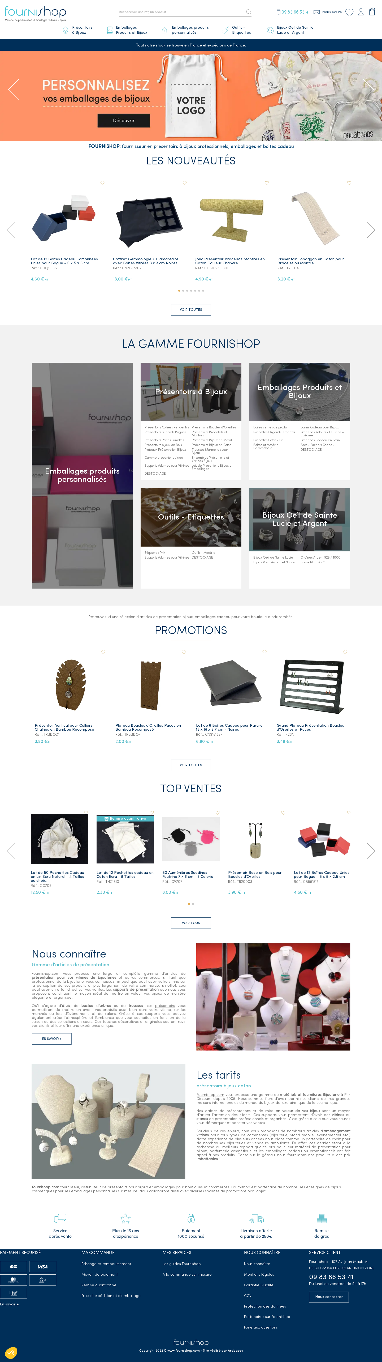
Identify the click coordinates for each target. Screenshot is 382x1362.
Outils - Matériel (204, 553)
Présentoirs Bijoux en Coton (211, 445)
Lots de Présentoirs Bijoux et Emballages (212, 467)
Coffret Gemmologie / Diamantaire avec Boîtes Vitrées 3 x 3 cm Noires (146, 261)
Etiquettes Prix (155, 553)
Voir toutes (191, 310)
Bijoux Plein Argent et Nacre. (274, 562)
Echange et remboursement (106, 1264)
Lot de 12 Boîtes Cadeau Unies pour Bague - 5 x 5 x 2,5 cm (321, 875)
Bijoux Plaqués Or (314, 562)
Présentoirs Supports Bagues (165, 432)
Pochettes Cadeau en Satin (320, 440)
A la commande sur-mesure (187, 1275)
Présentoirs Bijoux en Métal (212, 440)
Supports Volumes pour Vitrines (167, 465)
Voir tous (191, 923)
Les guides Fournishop (182, 1264)
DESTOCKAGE (155, 473)
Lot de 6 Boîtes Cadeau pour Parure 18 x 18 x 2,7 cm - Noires (229, 728)
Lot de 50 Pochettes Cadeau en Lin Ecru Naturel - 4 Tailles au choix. (57, 877)
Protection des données (265, 1307)
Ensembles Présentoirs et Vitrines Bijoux (210, 459)
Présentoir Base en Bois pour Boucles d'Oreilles (255, 875)
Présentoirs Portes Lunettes (164, 440)
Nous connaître (257, 1264)
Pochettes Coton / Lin (268, 440)
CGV (247, 1296)
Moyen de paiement (99, 1275)
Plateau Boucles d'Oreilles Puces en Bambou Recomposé (148, 728)
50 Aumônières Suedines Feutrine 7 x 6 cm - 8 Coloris (187, 875)
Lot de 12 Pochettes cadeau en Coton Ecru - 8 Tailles (125, 875)
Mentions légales (259, 1275)
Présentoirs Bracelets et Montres (209, 434)
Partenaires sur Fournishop (267, 1317)
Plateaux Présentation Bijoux (165, 450)
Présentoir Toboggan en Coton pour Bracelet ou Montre (310, 261)
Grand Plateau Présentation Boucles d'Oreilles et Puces (310, 728)
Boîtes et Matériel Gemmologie (266, 447)
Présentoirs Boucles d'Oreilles (214, 427)
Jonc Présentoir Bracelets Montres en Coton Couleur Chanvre (230, 261)
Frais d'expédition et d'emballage (111, 1296)
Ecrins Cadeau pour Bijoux (320, 427)
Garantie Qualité (259, 1285)
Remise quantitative (98, 1285)
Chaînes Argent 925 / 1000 (320, 557)
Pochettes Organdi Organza (274, 432)
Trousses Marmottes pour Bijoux (210, 451)
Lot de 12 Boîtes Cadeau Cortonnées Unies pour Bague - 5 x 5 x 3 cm (64, 261)
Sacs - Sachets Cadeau (317, 445)
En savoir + (9, 1303)
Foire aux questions (261, 1328)
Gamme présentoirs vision (164, 457)
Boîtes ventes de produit (270, 427)
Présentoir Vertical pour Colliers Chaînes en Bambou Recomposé (64, 728)
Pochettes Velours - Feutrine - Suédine (322, 434)
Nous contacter (329, 1297)
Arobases (235, 1350)
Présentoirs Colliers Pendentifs (167, 427)
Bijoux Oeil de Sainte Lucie (273, 557)
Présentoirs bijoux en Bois (163, 445)
